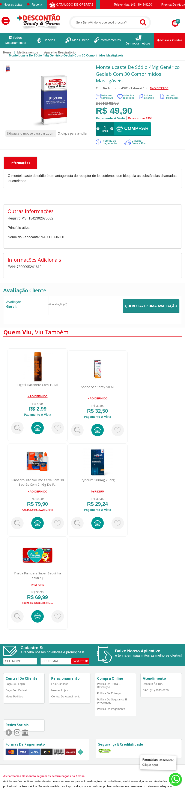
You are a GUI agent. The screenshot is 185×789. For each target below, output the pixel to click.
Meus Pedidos (14, 696)
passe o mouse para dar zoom (30, 133)
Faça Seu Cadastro (17, 690)
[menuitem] (7, 52)
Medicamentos (27, 52)
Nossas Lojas (11, 4)
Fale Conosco (59, 683)
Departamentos (15, 40)
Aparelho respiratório (59, 52)
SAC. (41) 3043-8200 (156, 690)
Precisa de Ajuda (171, 4)
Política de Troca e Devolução (109, 685)
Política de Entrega (109, 693)
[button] (5, 20)
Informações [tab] (20, 163)
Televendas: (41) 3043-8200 (131, 4)
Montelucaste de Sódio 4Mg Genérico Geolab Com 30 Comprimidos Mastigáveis (66, 55)
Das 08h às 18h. (153, 683)
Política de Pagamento (111, 708)
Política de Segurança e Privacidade (112, 701)
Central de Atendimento (65, 696)
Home (7, 52)
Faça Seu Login (15, 683)
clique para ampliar (72, 133)
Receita (34, 4)
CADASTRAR (80, 661)
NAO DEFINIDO (159, 88)
